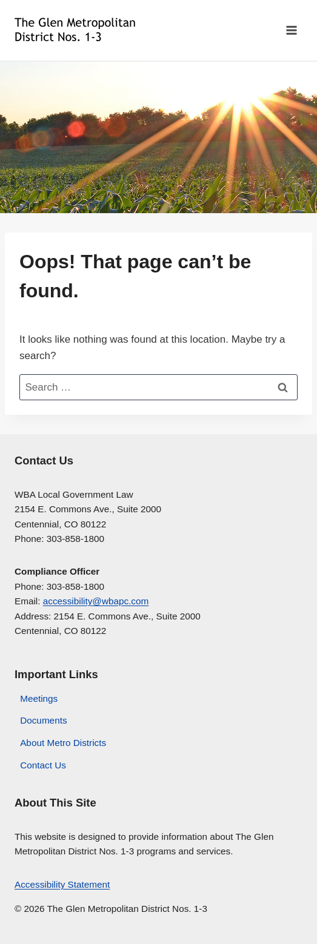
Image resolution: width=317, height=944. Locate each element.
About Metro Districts (63, 743)
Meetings (39, 698)
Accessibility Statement (62, 884)
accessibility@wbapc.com (96, 601)
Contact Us (43, 765)
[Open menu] (291, 30)
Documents (43, 720)
